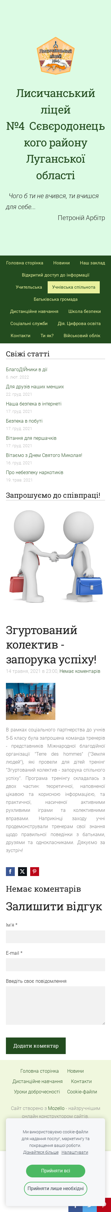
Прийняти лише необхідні (56, 1188)
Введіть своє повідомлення (36, 981)
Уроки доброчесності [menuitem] (37, 1092)
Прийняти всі (55, 1171)
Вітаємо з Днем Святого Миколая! (44, 455)
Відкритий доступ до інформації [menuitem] (55, 275)
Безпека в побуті (24, 421)
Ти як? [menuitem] (47, 335)
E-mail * (14, 953)
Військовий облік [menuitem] (82, 335)
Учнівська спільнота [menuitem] (73, 287)
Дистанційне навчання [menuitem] (34, 311)
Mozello (56, 1108)
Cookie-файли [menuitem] (82, 1092)
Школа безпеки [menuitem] (84, 311)
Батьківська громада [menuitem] (56, 299)
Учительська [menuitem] (29, 287)
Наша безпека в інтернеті (34, 404)
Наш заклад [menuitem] (92, 263)
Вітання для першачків (31, 438)
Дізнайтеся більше (41, 1152)
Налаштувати (75, 1152)
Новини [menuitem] (61, 263)
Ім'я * (11, 925)
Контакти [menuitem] (20, 335)
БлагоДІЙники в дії (26, 369)
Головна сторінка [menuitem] (24, 263)
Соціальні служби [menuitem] (29, 323)
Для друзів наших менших (35, 387)
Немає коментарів (79, 671)
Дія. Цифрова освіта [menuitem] (79, 323)
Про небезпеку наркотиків (34, 472)
